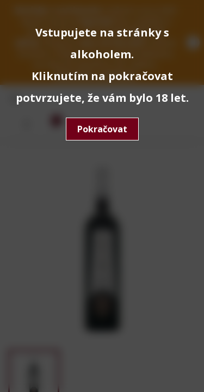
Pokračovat (102, 129)
